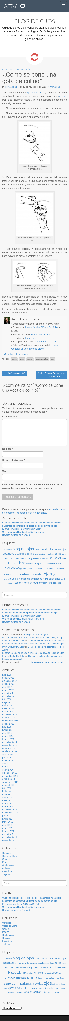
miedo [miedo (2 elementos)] (14, 575)
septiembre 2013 (10, 782)
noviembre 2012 (10, 813)
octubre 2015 (8, 718)
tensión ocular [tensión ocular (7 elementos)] (32, 582)
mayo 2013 (7, 794)
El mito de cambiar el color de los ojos (46, 641)
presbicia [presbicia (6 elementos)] (14, 578)
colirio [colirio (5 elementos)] (58, 553)
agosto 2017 (8, 684)
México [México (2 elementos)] (29, 575)
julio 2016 (6, 699)
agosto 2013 (8, 785)
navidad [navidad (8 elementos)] (38, 574)
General (6, 859)
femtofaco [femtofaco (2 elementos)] (29, 564)
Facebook (22, 354)
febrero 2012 (8, 831)
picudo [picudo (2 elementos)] (63, 575)
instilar (62, 96)
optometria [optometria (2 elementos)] (56, 575)
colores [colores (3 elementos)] (23, 558)
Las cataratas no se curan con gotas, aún (44, 662)
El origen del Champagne (36, 634)
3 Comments (54, 87)
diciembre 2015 (9, 714)
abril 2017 (7, 687)
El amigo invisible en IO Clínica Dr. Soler (21, 529)
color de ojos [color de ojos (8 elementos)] (11, 558)
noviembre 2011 (10, 840)
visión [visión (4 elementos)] (44, 583)
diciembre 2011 (9, 837)
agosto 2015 (8, 724)
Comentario (9, 416)
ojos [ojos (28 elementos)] (48, 573)
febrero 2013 (8, 803)
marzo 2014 (8, 767)
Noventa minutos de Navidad (16, 535)
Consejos (7, 69)
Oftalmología (22, 69)
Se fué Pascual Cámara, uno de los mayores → (51, 374)
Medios (5, 862)
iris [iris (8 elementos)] (36, 568)
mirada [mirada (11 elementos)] (22, 574)
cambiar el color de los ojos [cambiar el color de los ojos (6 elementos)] (51, 549)
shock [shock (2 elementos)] (63, 579)
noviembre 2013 (10, 776)
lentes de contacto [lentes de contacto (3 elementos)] (56, 569)
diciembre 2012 (9, 809)
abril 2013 (7, 797)
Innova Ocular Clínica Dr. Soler (41, 327)
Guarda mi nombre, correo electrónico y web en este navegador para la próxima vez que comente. (32, 486)
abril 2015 (7, 733)
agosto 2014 (8, 754)
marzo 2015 (8, 736)
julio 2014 (6, 757)
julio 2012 (6, 816)
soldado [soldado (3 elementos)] (11, 583)
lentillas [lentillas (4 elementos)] (7, 575)
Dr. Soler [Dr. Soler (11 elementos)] (54, 558)
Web (4, 471)
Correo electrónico (13, 460)
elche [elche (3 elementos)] (64, 558)
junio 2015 (7, 730)
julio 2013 (6, 788)
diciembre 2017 (9, 681)
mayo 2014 (7, 760)
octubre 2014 (8, 748)
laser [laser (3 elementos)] (40, 569)
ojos (52, 359)
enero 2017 (7, 693)
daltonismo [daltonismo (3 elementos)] (43, 558)
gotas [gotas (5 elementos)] (23, 568)
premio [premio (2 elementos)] (6, 579)
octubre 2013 (8, 779)
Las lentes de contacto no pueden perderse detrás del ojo (29, 526)
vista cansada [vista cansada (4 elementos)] (54, 583)
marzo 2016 (8, 708)
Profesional (7, 871)
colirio (14, 359)
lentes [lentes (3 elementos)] (45, 569)
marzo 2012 (8, 828)
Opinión (6, 868)
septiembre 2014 (10, 751)
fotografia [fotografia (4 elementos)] (38, 563)
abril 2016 (7, 705)
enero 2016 (7, 711)
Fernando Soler (12, 87)
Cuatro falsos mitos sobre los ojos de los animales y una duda (31, 523)
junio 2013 (7, 791)
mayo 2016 (7, 702)
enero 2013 (7, 806)
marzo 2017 (8, 690)
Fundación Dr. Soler (41, 334)
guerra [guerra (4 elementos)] (30, 568)
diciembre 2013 (9, 773)
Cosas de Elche (9, 856)
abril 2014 (7, 763)
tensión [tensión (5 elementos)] (19, 582)
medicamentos (42, 359)
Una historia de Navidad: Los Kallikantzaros (23, 532)
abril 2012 (7, 825)
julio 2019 (6, 675)
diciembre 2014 (9, 742)
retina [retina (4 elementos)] (45, 579)
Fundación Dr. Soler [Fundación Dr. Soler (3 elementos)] (52, 563)
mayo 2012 (7, 822)
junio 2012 (7, 819)
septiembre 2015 (10, 720)
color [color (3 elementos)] (64, 554)
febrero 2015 (8, 739)
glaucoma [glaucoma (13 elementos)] (12, 568)
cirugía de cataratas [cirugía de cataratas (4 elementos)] (29, 554)
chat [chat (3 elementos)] (16, 554)
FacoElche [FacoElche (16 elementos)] (17, 563)
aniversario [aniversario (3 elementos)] (7, 549)
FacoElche (31, 338)
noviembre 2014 (10, 745)
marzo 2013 (8, 800)
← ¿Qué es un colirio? (14, 373)
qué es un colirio (36, 92)
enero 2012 (7, 834)
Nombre (7, 448)
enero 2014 (7, 770)
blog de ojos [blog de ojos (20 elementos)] (23, 549)
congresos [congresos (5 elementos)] (32, 558)
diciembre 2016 (9, 696)
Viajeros (6, 874)
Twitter (9, 354)
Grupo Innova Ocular (45, 341)
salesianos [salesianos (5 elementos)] (54, 578)
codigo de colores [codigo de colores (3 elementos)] (46, 554)
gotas (22, 359)
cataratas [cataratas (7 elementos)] (8, 553)
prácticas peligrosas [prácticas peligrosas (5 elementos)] (31, 578)
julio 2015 (6, 727)
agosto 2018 (8, 678)
